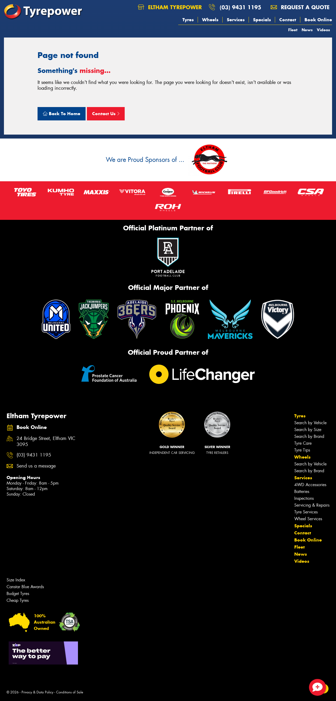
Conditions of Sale (69, 692)
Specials (262, 20)
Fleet (292, 29)
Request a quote (300, 7)
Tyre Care (303, 443)
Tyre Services (306, 512)
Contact (287, 20)
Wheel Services (308, 519)
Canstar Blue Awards (25, 587)
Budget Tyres (18, 593)
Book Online (318, 20)
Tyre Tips (302, 450)
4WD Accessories (310, 484)
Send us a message (36, 466)
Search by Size (307, 429)
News (307, 29)
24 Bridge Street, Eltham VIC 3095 (46, 442)
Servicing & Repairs (311, 505)
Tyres (188, 20)
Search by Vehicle (310, 423)
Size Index (16, 580)
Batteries (301, 491)
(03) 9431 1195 (240, 7)
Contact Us (105, 113)
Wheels (210, 20)
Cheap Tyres (18, 600)
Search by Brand (309, 436)
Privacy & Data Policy (37, 692)
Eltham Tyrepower (170, 7)
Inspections (304, 498)
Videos (323, 29)
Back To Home (61, 113)
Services (236, 20)
